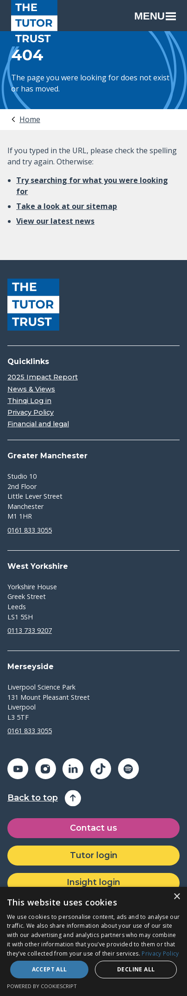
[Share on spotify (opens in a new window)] (128, 768)
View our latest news (55, 221)
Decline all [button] (136, 969)
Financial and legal (38, 424)
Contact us (93, 828)
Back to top (32, 798)
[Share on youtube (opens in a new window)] (17, 768)
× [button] (176, 896)
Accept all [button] (49, 969)
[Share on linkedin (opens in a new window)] (72, 768)
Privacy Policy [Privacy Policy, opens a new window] (160, 953)
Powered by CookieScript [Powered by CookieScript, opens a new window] (42, 986)
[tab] (25, 119)
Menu (155, 16)
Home (29, 119)
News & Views (31, 389)
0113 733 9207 (29, 630)
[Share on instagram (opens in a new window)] (45, 768)
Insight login (93, 882)
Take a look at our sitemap (66, 206)
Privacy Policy (30, 413)
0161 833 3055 (29, 530)
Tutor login (94, 855)
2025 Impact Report (42, 377)
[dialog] (93, 941)
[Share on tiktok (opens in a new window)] (100, 768)
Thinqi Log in (29, 401)
